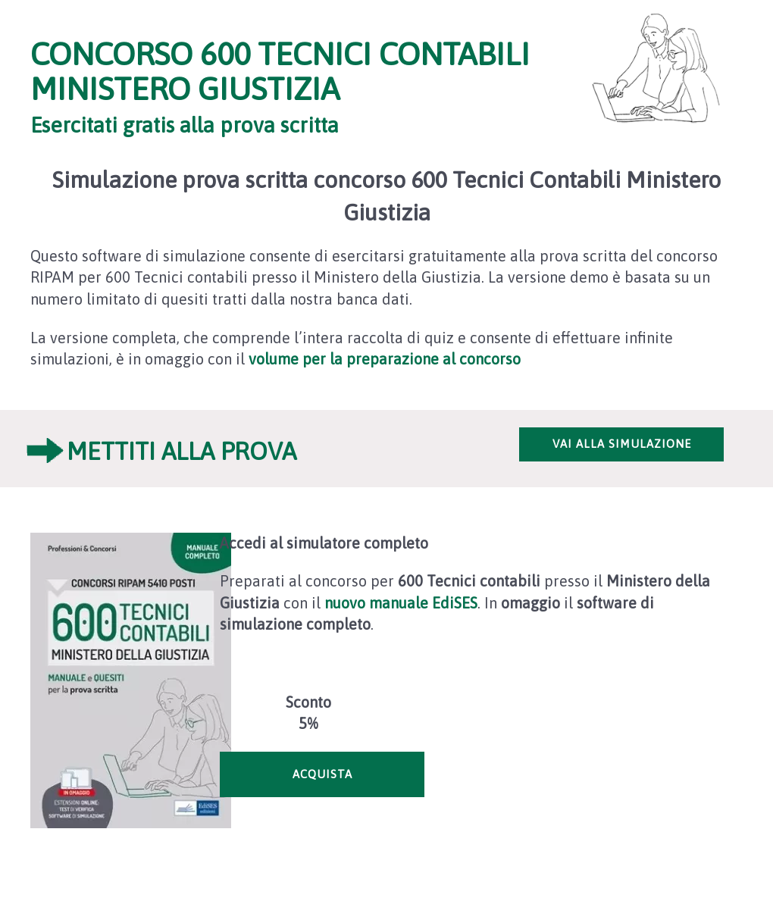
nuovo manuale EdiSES (400, 603)
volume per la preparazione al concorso (385, 359)
